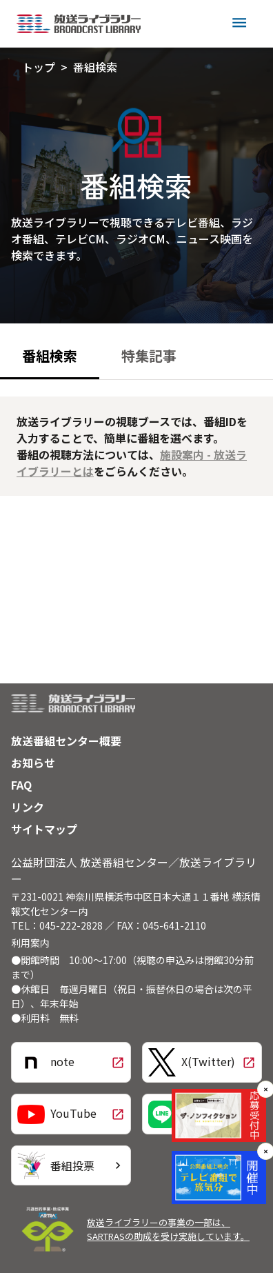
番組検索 (95, 67)
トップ (38, 67)
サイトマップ (44, 829)
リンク (27, 807)
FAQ (21, 784)
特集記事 (148, 355)
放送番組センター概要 (66, 740)
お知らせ (33, 762)
